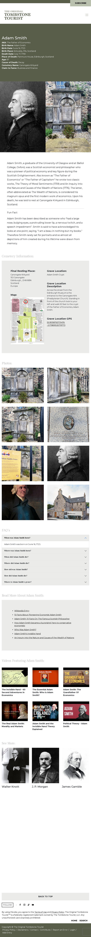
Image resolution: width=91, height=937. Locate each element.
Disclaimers (23, 930)
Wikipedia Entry (21, 611)
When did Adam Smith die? (16, 557)
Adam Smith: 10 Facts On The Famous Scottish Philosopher (42, 619)
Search (83, 921)
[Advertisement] (45, 844)
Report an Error (60, 930)
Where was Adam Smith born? (17, 551)
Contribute (45, 930)
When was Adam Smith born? (17, 538)
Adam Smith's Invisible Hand (27, 634)
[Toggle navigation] (87, 15)
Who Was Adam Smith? (25, 630)
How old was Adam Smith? (16, 569)
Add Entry (7, 933)
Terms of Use (40, 912)
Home (74, 921)
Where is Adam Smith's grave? (17, 582)
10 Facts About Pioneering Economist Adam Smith (37, 615)
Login (72, 930)
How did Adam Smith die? (15, 576)
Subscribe (80, 3)
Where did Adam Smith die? (16, 563)
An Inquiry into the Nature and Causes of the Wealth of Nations (44, 638)
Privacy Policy (57, 912)
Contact (34, 930)
